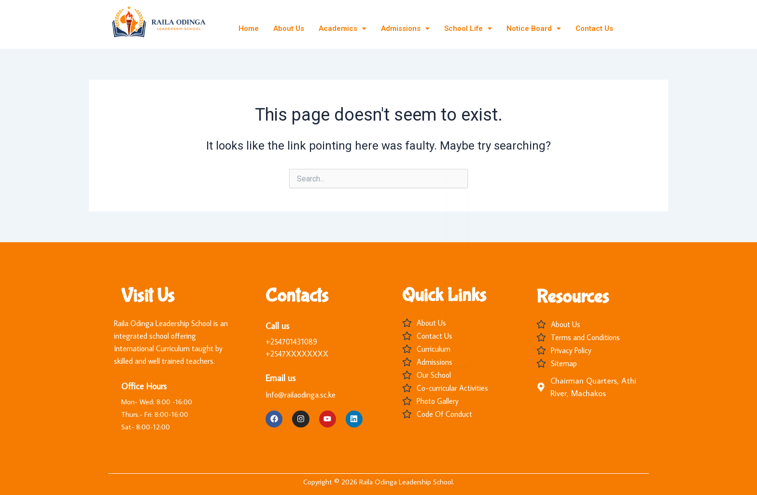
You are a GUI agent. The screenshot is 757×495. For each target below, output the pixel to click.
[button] (342, 29)
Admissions (405, 28)
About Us (288, 28)
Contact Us (594, 28)
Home (248, 28)
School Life (468, 28)
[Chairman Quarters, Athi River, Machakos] (541, 387)
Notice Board (533, 28)
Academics (342, 28)
